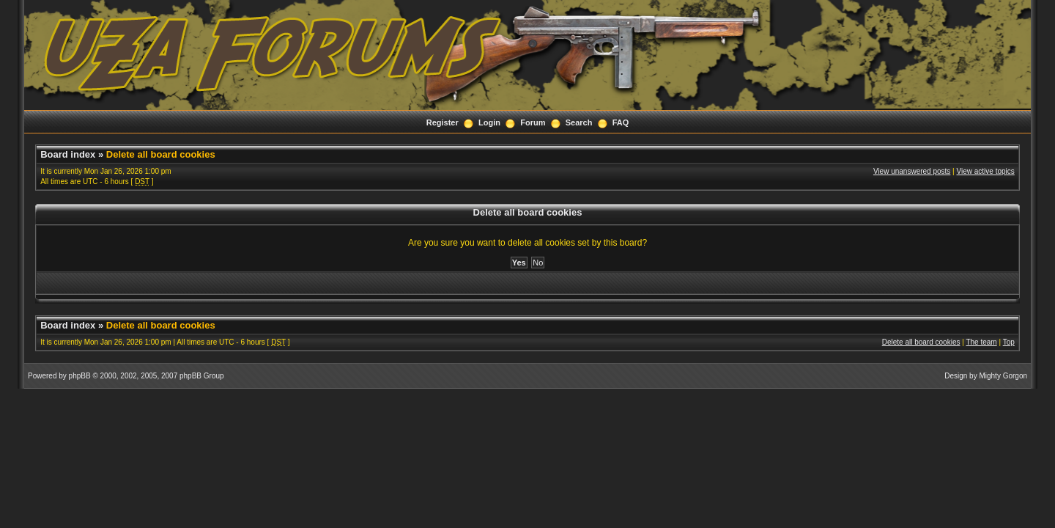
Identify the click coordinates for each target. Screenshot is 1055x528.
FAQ (620, 122)
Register (442, 122)
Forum (532, 122)
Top (1009, 342)
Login (489, 122)
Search (579, 122)
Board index (67, 154)
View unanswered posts (911, 171)
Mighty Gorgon (1003, 376)
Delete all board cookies (160, 154)
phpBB (80, 376)
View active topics (986, 171)
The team (981, 342)
